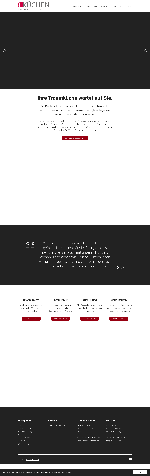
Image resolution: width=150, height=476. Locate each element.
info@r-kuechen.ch (114, 440)
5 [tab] (75, 403)
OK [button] (140, 472)
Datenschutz (23, 443)
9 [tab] (89, 403)
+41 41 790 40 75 (117, 437)
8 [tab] (86, 403)
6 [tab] (78, 403)
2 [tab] (63, 403)
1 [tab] (60, 403)
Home (20, 425)
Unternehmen (116, 6)
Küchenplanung (92, 6)
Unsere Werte (79, 6)
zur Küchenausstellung (75, 138)
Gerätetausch (24, 437)
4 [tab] (71, 403)
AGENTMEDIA (32, 459)
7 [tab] (82, 403)
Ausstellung (105, 6)
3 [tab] (67, 403)
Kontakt (127, 6)
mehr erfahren (31, 318)
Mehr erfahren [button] (67, 472)
